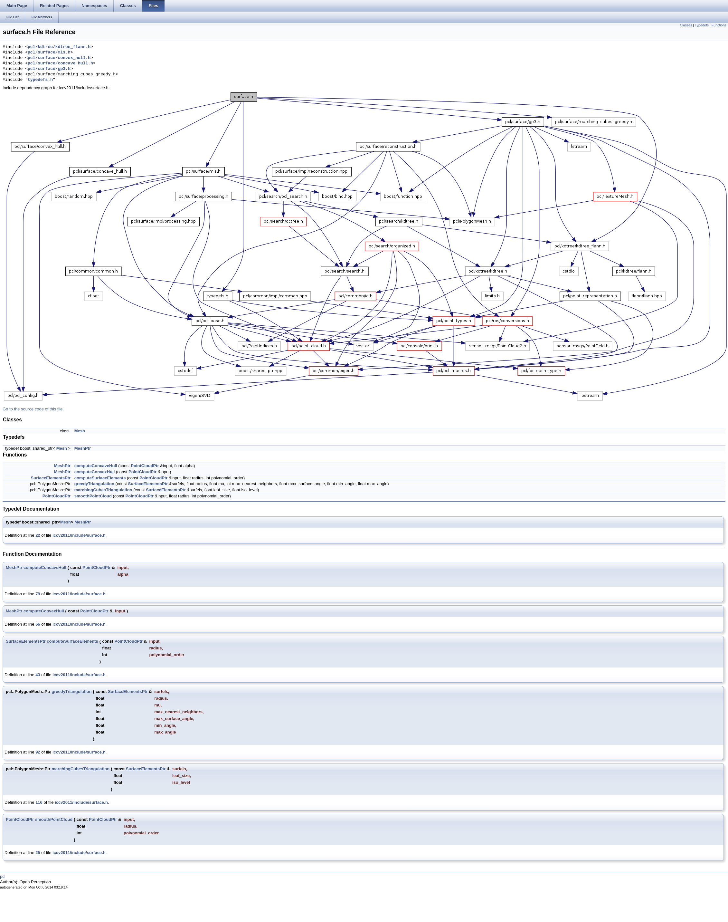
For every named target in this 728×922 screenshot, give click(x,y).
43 (37, 674)
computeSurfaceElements (100, 477)
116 (39, 802)
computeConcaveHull (95, 465)
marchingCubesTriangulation (103, 489)
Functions (719, 25)
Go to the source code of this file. (33, 409)
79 (37, 593)
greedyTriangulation (94, 483)
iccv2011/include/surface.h (79, 535)
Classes (686, 25)
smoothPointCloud (93, 496)
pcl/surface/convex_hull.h (59, 58)
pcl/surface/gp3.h (49, 69)
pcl (2, 876)
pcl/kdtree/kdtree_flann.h (59, 47)
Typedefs (702, 25)
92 (37, 752)
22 (37, 535)
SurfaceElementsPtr (51, 477)
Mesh (79, 430)
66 (37, 624)
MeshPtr (82, 448)
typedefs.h (40, 80)
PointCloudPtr (145, 465)
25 (37, 852)
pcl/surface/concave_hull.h (60, 63)
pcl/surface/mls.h (49, 52)
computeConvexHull (94, 471)
